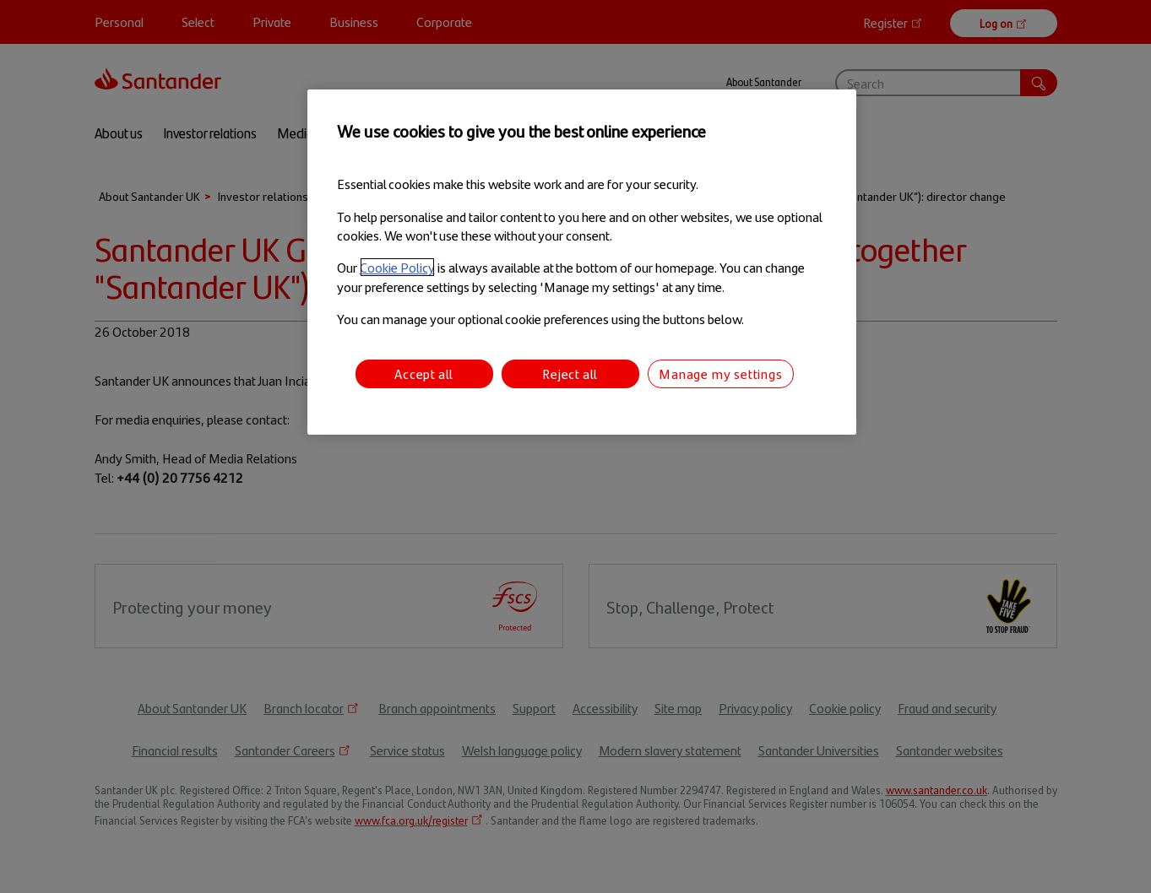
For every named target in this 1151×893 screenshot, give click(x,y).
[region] (581, 262)
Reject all (570, 373)
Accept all (423, 373)
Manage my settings (720, 373)
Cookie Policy (397, 267)
